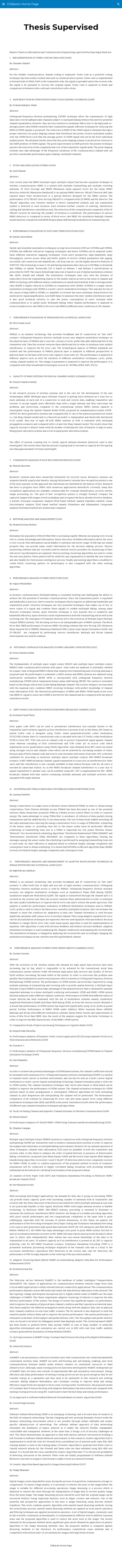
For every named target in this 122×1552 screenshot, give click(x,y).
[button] (3, 4)
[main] (61, 27)
